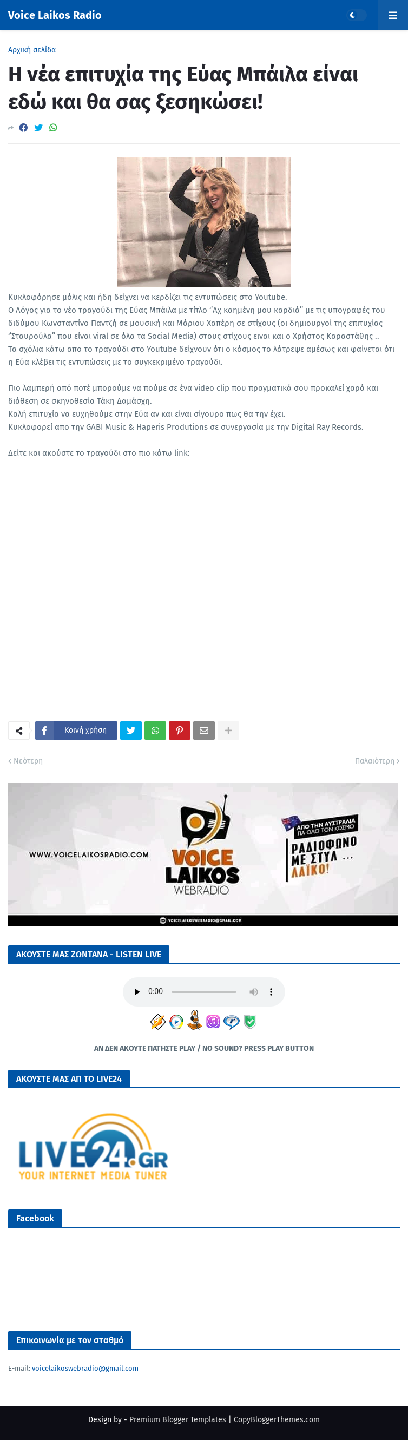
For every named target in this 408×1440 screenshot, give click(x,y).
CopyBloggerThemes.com (277, 1419)
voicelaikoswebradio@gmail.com (85, 1368)
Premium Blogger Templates (177, 1419)
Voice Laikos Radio (55, 15)
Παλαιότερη (374, 761)
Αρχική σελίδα (32, 50)
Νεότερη (28, 761)
